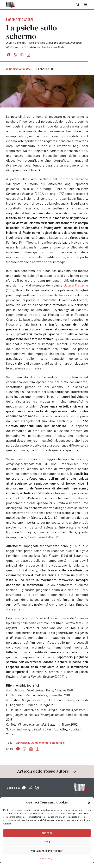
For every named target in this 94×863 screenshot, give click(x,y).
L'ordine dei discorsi (19, 19)
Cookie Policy (45, 858)
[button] (89, 802)
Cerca (77, 4)
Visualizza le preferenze (47, 851)
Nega (47, 842)
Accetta (47, 833)
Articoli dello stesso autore (47, 771)
